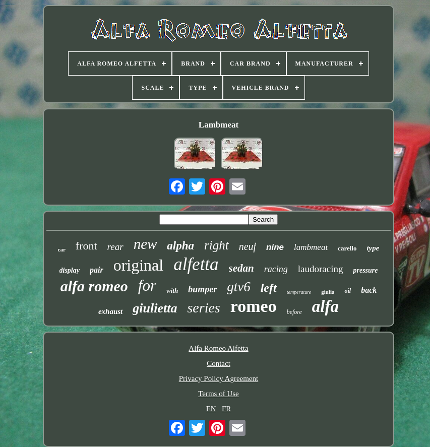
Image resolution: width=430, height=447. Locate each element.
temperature (299, 292)
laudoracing (320, 269)
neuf (247, 246)
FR (226, 409)
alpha (180, 245)
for (147, 285)
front (86, 245)
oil (347, 290)
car (62, 249)
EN (211, 409)
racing (276, 269)
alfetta (195, 264)
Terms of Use (218, 394)
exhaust (110, 311)
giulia (327, 292)
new (145, 244)
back (369, 290)
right (216, 245)
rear (115, 246)
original (138, 265)
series (203, 307)
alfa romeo (94, 286)
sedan (241, 268)
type (372, 248)
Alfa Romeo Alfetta (218, 348)
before (294, 311)
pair (96, 270)
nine (275, 247)
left (269, 287)
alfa (325, 306)
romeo (253, 306)
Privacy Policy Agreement (218, 378)
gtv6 (239, 286)
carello (347, 248)
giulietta (155, 308)
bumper (202, 289)
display (69, 270)
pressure (365, 270)
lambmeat (311, 247)
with (172, 290)
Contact (218, 363)
